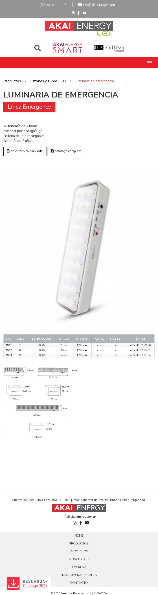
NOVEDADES (79, 559)
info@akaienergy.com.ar (98, 4)
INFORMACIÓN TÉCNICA (79, 575)
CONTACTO (79, 583)
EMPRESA (79, 567)
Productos (12, 81)
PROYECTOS (79, 551)
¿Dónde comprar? (53, 4)
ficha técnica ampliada (25, 151)
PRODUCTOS (79, 543)
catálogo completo (66, 151)
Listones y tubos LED (48, 81)
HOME (79, 535)
